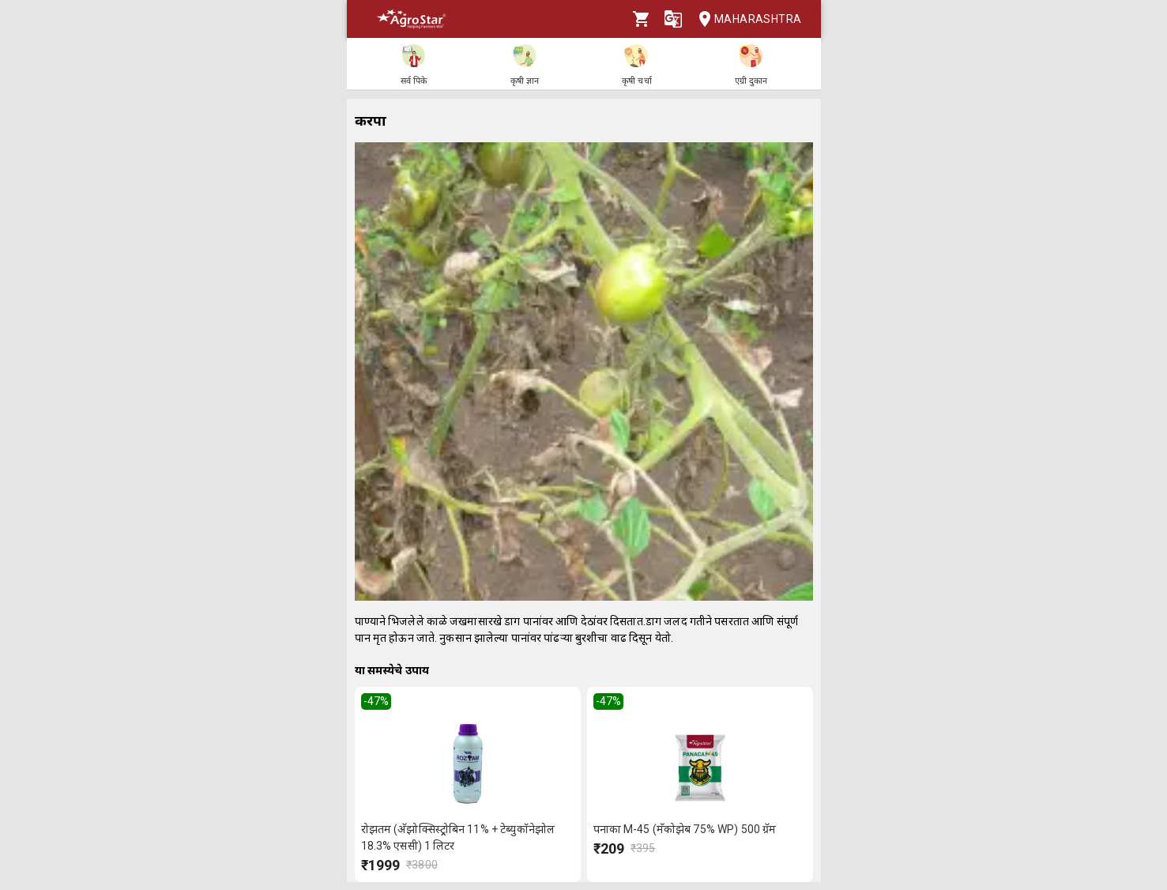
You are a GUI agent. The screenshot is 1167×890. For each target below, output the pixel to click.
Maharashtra (745, 19)
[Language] (673, 19)
